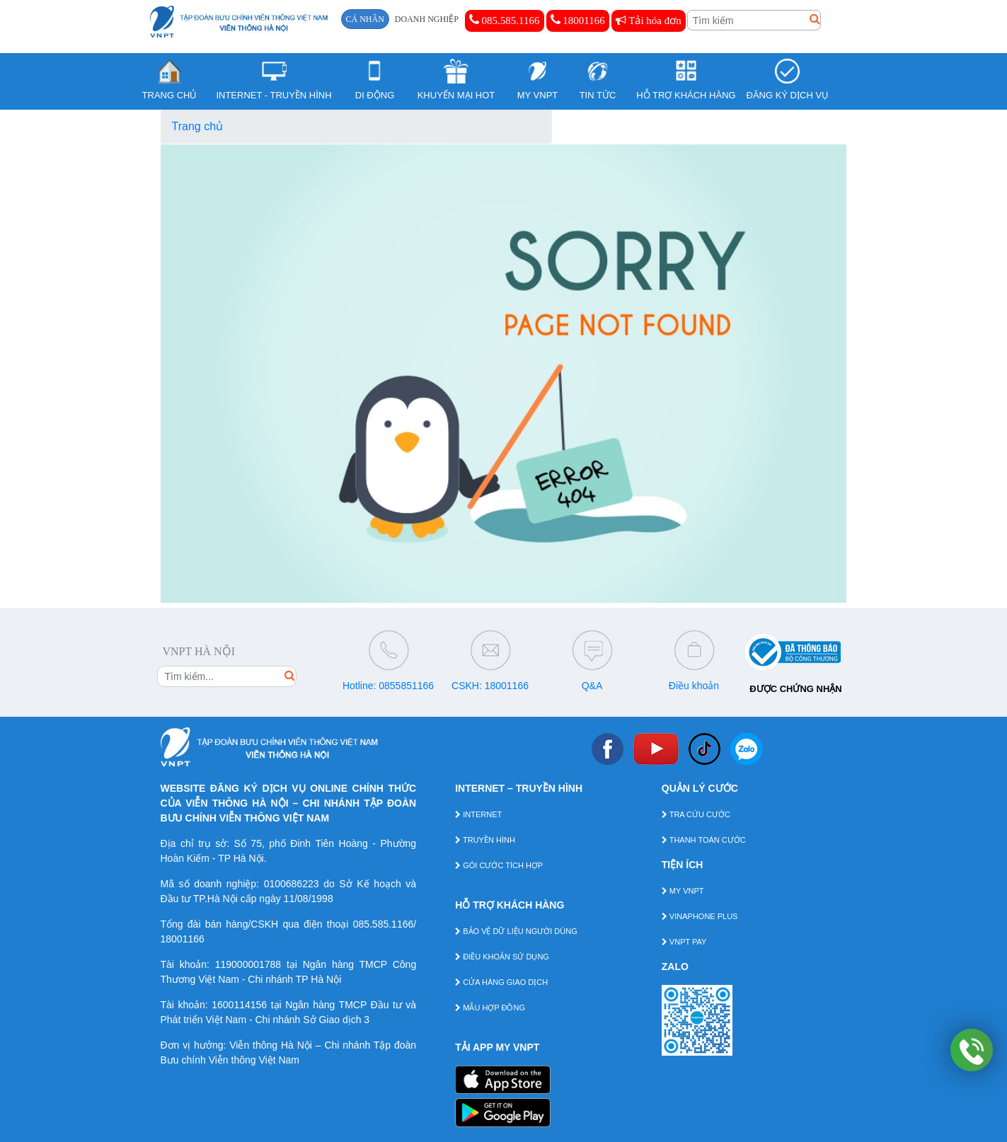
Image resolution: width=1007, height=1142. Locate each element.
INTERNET (478, 814)
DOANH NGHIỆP (427, 19)
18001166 (578, 19)
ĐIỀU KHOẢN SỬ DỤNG (502, 956)
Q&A (592, 685)
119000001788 (248, 964)
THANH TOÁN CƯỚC (704, 840)
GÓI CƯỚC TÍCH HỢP (499, 865)
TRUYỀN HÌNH (485, 840)
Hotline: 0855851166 (388, 685)
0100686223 (291, 883)
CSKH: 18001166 (490, 685)
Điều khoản (694, 685)
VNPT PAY (684, 942)
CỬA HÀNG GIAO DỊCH (501, 982)
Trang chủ (198, 126)
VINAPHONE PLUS (700, 916)
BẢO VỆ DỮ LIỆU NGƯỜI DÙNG (516, 931)
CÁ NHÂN (365, 19)
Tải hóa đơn (648, 20)
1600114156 (239, 1004)
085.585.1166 (504, 19)
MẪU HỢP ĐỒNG (490, 1007)
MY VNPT (683, 891)
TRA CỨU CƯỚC (696, 814)
